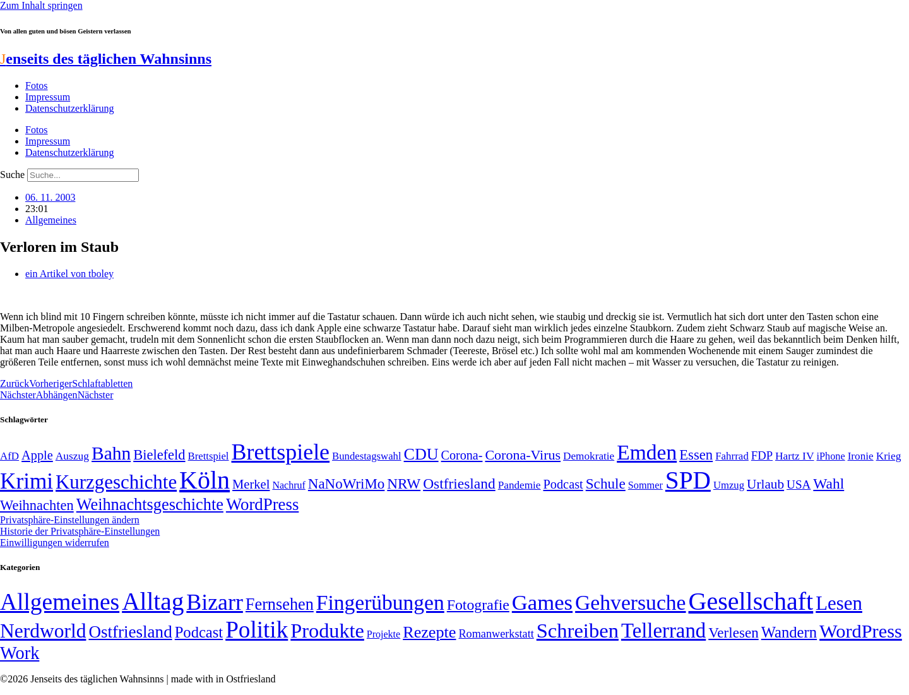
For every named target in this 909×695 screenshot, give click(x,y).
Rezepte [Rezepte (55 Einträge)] (429, 632)
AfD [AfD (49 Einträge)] (9, 456)
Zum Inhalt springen (41, 5)
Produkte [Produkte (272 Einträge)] (327, 630)
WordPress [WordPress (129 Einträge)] (262, 504)
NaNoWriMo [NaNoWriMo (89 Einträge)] (346, 484)
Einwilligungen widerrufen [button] (54, 542)
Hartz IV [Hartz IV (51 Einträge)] (794, 455)
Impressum (47, 97)
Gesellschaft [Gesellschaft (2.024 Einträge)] (751, 601)
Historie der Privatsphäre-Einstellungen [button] (80, 531)
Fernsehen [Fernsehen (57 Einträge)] (280, 604)
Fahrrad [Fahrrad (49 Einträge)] (732, 456)
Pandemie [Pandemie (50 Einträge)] (519, 485)
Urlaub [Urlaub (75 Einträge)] (765, 484)
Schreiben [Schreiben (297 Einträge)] (578, 630)
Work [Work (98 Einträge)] (19, 653)
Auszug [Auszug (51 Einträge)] (72, 455)
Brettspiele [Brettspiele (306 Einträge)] (281, 452)
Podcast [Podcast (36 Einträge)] (199, 632)
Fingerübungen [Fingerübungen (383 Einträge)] (380, 602)
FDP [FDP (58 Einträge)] (762, 455)
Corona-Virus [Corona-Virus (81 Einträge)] (523, 455)
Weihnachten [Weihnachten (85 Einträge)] (37, 505)
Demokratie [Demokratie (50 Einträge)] (588, 456)
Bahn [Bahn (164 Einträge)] (111, 453)
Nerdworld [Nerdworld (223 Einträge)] (43, 631)
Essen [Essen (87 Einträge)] (696, 455)
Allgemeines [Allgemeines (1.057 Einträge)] (59, 602)
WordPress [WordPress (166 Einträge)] (860, 631)
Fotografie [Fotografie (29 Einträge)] (478, 605)
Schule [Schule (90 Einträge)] (606, 483)
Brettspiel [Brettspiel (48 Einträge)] (208, 456)
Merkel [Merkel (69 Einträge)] (251, 484)
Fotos (36, 85)
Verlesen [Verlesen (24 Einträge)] (733, 632)
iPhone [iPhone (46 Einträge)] (831, 456)
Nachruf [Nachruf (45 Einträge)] (288, 485)
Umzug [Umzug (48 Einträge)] (728, 485)
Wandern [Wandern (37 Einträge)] (789, 632)
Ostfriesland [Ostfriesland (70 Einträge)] (130, 631)
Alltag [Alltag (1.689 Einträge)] (153, 601)
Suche (12, 174)
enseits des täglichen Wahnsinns (105, 58)
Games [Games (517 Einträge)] (542, 602)
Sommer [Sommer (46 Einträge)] (645, 485)
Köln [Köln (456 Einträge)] (204, 480)
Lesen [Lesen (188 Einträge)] (839, 603)
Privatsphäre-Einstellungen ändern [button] (70, 519)
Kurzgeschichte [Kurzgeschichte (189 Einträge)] (116, 482)
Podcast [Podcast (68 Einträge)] (563, 484)
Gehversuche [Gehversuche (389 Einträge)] (630, 602)
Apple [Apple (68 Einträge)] (37, 455)
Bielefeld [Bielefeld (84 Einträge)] (159, 455)
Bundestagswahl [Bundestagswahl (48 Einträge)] (366, 456)
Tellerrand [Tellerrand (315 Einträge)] (663, 630)
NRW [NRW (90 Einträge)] (403, 483)
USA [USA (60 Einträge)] (799, 484)
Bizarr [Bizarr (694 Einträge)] (214, 602)
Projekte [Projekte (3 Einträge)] (383, 634)
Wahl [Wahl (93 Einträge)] (828, 483)
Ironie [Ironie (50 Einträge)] (861, 456)
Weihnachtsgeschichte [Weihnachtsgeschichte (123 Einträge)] (149, 505)
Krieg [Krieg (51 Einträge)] (888, 455)
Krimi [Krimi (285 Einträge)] (26, 481)
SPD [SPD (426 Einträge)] (688, 480)
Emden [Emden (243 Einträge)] (647, 452)
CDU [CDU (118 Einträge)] (421, 454)
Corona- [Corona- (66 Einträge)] (462, 455)
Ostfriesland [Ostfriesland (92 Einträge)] (459, 483)
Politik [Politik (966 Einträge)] (256, 630)
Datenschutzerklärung (69, 108)
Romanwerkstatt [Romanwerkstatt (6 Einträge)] (495, 633)
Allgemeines (50, 220)
